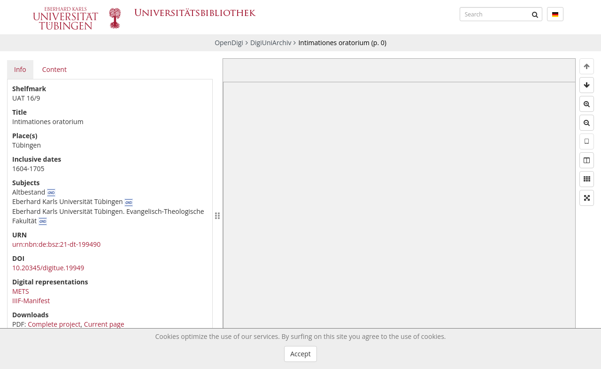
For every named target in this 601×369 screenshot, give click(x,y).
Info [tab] (20, 69)
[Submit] (535, 14)
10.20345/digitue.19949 (48, 267)
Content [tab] (54, 69)
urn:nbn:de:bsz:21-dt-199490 (56, 244)
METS (20, 291)
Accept (300, 353)
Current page (104, 324)
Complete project (54, 324)
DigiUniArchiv (271, 42)
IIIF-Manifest (31, 300)
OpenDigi (229, 42)
